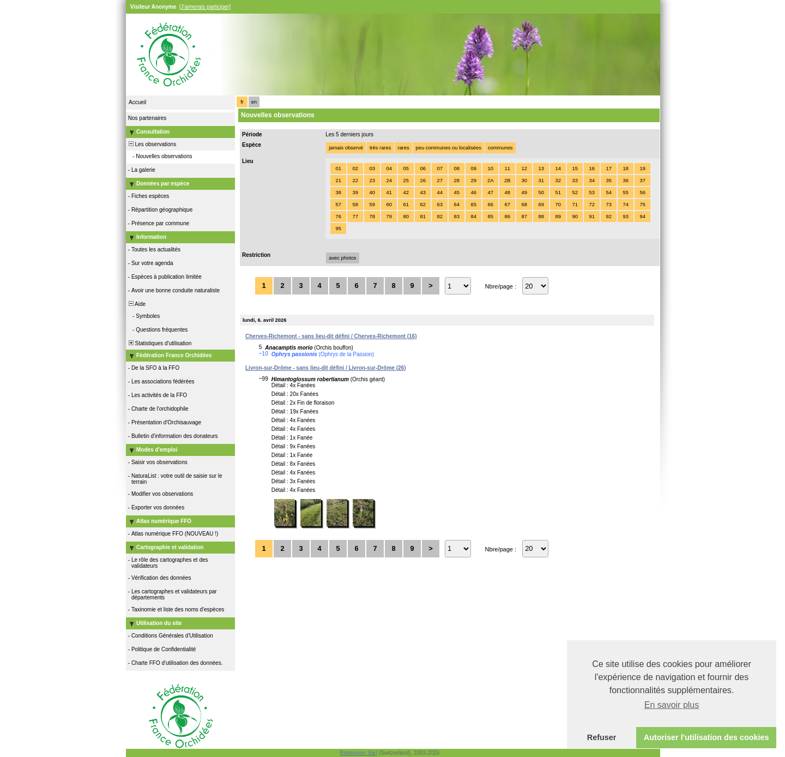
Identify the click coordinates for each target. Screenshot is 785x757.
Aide (136, 304)
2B (507, 180)
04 (388, 168)
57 (338, 204)
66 (490, 204)
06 (422, 168)
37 (642, 180)
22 (355, 180)
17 (608, 168)
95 (338, 228)
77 (355, 216)
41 (388, 192)
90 (574, 216)
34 (591, 180)
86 (507, 216)
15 (574, 168)
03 (372, 168)
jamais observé (346, 148)
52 (574, 192)
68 (524, 204)
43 (422, 192)
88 (541, 216)
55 (625, 192)
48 (507, 192)
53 (591, 192)
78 (372, 216)
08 (456, 168)
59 (372, 204)
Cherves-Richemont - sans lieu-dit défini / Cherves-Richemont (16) (331, 336)
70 (557, 204)
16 (591, 168)
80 (405, 216)
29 (473, 180)
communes (500, 148)
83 (456, 216)
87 (524, 216)
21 (338, 180)
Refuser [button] (602, 737)
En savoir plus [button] (671, 705)
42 (405, 192)
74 (625, 204)
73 (608, 204)
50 (541, 192)
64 (456, 204)
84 (473, 216)
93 (625, 216)
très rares (380, 148)
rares (403, 148)
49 (524, 192)
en (254, 102)
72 (591, 204)
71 (574, 204)
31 (541, 180)
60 (388, 204)
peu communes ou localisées (448, 148)
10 (490, 168)
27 (439, 180)
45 (456, 192)
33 (574, 180)
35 (608, 180)
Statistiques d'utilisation (159, 343)
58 (355, 204)
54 (608, 192)
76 (338, 216)
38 (338, 192)
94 (642, 216)
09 (473, 168)
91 (591, 216)
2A (490, 180)
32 (557, 180)
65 (473, 204)
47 (490, 192)
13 (541, 168)
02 (355, 168)
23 (372, 180)
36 (625, 180)
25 (405, 180)
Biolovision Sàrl (358, 753)
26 (422, 180)
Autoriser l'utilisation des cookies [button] (706, 737)
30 (524, 180)
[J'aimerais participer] (205, 7)
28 (456, 180)
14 (557, 168)
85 (490, 216)
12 (524, 168)
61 (405, 204)
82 (439, 216)
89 (557, 216)
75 (642, 204)
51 (557, 192)
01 (338, 168)
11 (507, 168)
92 (608, 216)
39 (355, 192)
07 (439, 168)
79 (388, 216)
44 (439, 192)
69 (541, 204)
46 (473, 192)
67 (507, 204)
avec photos (342, 258)
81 (422, 216)
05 (405, 168)
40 (372, 192)
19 (642, 168)
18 (625, 168)
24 (388, 180)
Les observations (151, 144)
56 (642, 192)
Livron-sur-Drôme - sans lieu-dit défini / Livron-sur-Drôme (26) (325, 368)
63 (439, 204)
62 (422, 204)
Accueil (137, 102)
